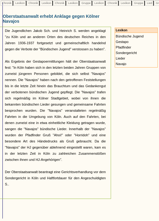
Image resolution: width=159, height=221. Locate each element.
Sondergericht (126, 53)
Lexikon (20, 3)
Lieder (120, 58)
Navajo (121, 64)
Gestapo (122, 42)
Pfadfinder (123, 47)
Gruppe (86, 3)
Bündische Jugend (130, 36)
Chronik (6, 3)
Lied (149, 3)
